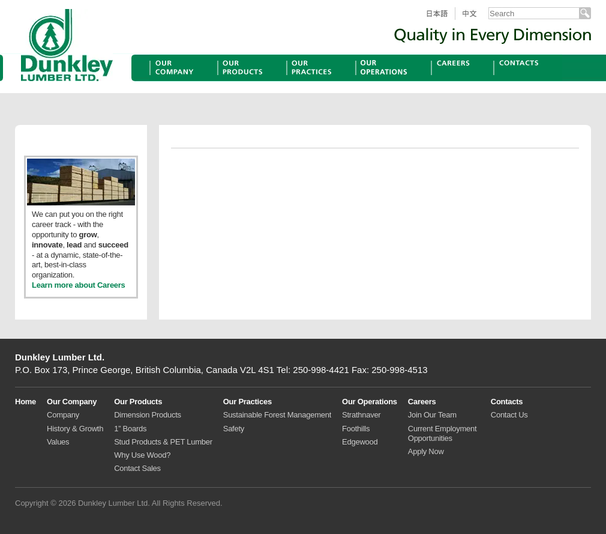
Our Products (246, 80)
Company (63, 414)
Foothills (356, 428)
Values (58, 441)
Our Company (179, 80)
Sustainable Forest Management (277, 414)
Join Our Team (432, 414)
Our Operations (388, 80)
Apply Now (426, 451)
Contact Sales (137, 468)
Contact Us (509, 414)
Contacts (512, 80)
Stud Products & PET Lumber (163, 441)
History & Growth (75, 428)
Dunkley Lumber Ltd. (67, 45)
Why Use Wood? (142, 455)
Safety (233, 428)
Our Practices (315, 80)
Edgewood (359, 441)
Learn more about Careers (78, 285)
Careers (447, 80)
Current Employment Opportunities (442, 433)
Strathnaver (361, 414)
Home (25, 401)
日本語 (441, 19)
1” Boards (130, 428)
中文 (475, 19)
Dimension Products (147, 414)
